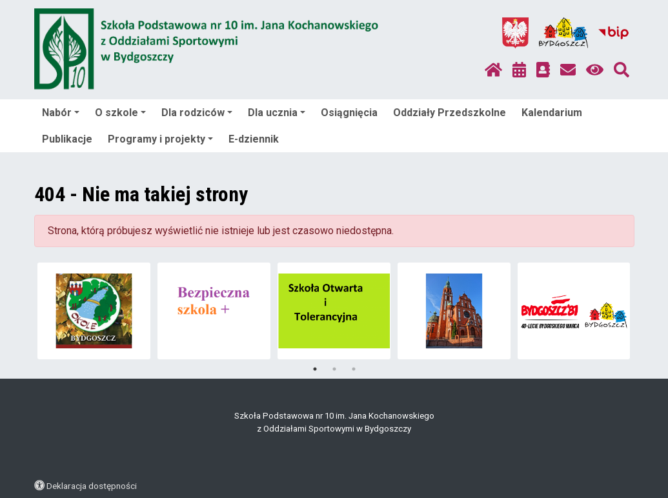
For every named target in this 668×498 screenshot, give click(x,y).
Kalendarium (551, 112)
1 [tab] (315, 369)
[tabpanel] (93, 311)
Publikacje (67, 139)
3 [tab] (353, 369)
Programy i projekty (160, 139)
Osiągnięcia (349, 112)
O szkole (120, 112)
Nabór (60, 112)
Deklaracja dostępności (91, 486)
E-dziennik (253, 139)
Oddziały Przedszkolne (449, 112)
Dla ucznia (276, 112)
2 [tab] (334, 369)
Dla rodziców (196, 112)
